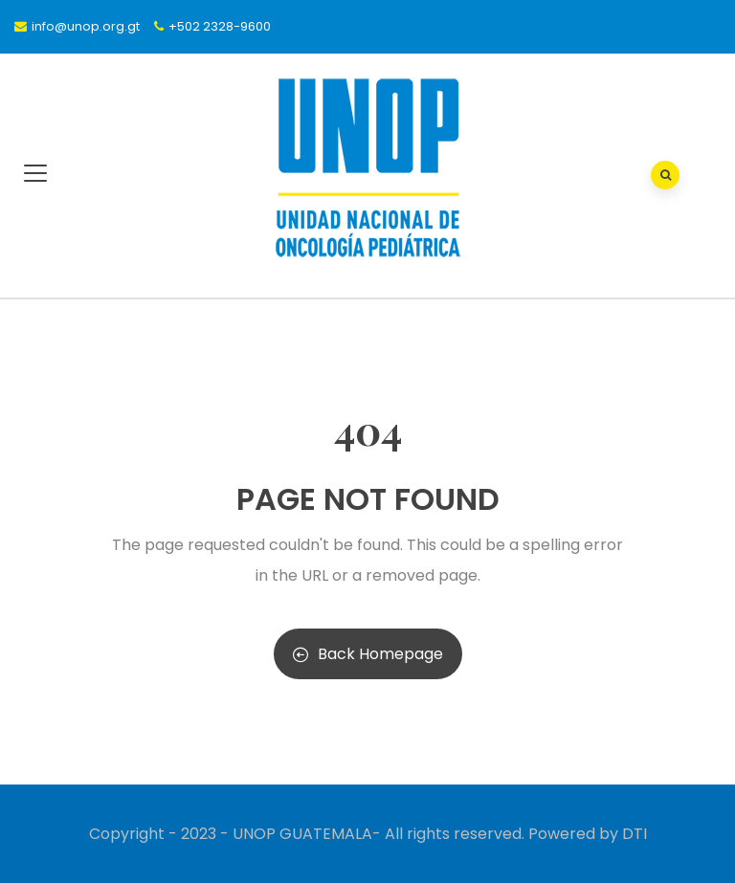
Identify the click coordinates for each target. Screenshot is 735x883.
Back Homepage (368, 654)
